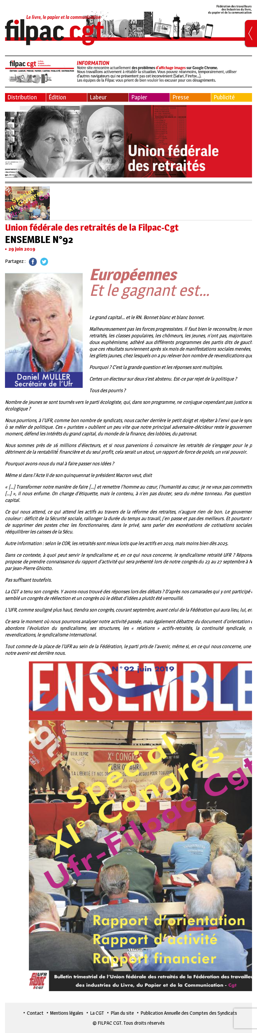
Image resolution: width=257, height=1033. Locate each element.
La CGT (97, 1013)
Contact (35, 1013)
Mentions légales (66, 1013)
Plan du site (122, 1013)
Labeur (98, 97)
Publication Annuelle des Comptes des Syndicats (188, 1013)
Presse (180, 97)
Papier (139, 97)
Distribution (22, 97)
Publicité (224, 97)
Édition (57, 97)
